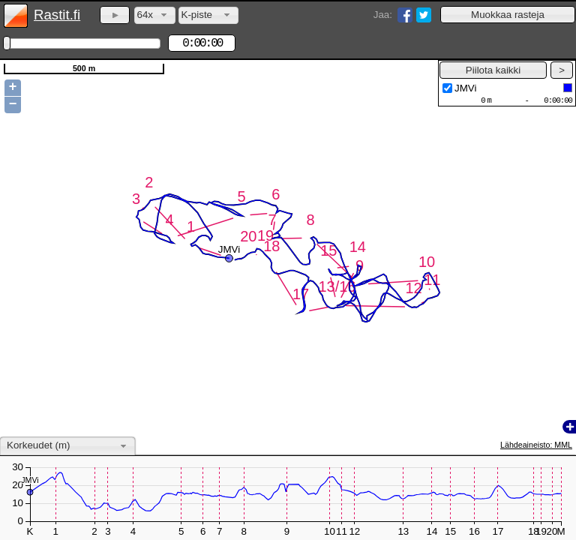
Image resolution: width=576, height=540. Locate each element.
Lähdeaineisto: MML (536, 444)
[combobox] (155, 15)
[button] (507, 14)
